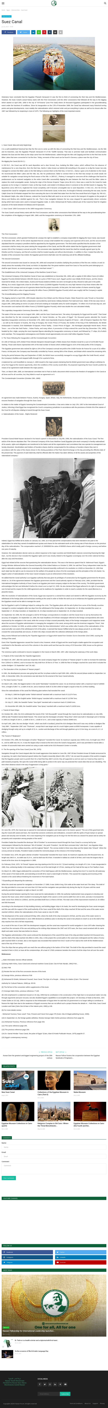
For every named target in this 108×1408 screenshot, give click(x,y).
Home (3, 10)
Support (95, 1403)
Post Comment (8, 1178)
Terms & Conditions (76, 1403)
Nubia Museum (80, 1092)
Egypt (8, 10)
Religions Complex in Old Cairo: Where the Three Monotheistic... (53, 1124)
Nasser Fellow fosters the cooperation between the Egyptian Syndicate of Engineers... (78, 1057)
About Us (88, 1403)
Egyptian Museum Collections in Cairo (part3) (17, 1124)
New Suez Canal (8, 1092)
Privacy (102, 1403)
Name (4, 1143)
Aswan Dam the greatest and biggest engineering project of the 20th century (27, 1057)
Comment (5, 1162)
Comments (7, 1138)
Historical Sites (15, 10)
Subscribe (65, 1394)
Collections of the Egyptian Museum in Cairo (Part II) (53, 1093)
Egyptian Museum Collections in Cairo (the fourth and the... (89, 1124)
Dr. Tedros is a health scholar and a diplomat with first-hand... (37, 1340)
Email (4, 1152)
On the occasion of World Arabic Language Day (31, 1351)
